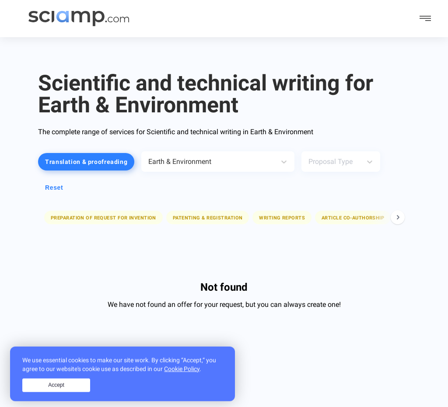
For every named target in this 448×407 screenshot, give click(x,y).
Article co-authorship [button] (353, 218)
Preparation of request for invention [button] (103, 218)
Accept (56, 392)
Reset (54, 187)
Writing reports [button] (282, 218)
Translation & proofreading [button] (86, 161)
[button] (103, 217)
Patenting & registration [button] (208, 218)
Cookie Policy (182, 375)
